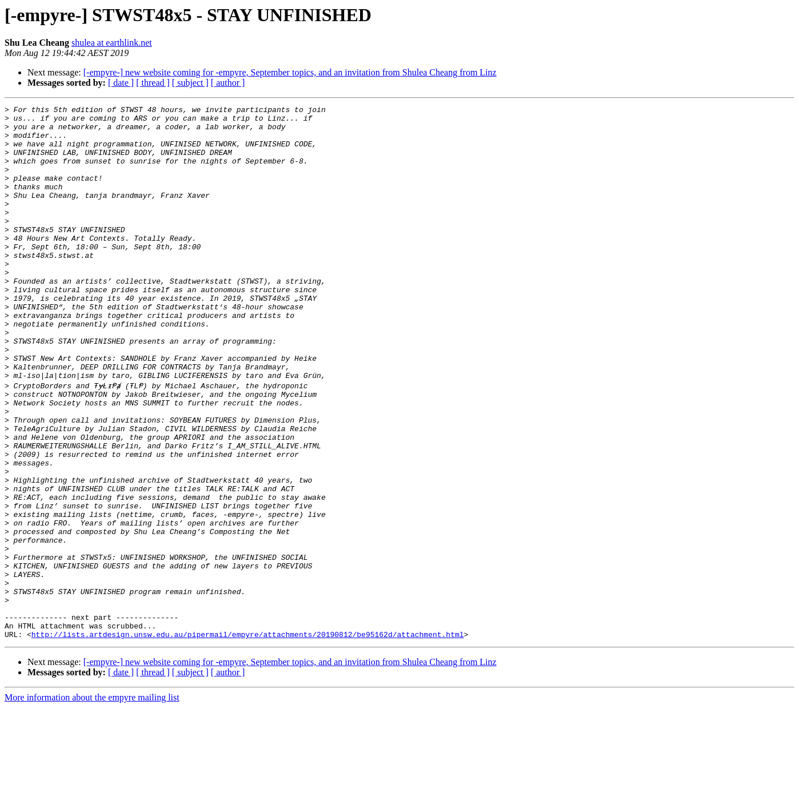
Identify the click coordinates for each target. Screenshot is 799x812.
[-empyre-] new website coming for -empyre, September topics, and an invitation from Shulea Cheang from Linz (290, 72)
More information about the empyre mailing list (92, 802)
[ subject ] (190, 82)
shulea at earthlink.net (111, 42)
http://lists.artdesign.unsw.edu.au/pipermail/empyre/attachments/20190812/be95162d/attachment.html (247, 739)
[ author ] (228, 82)
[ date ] (121, 82)
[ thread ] (153, 82)
